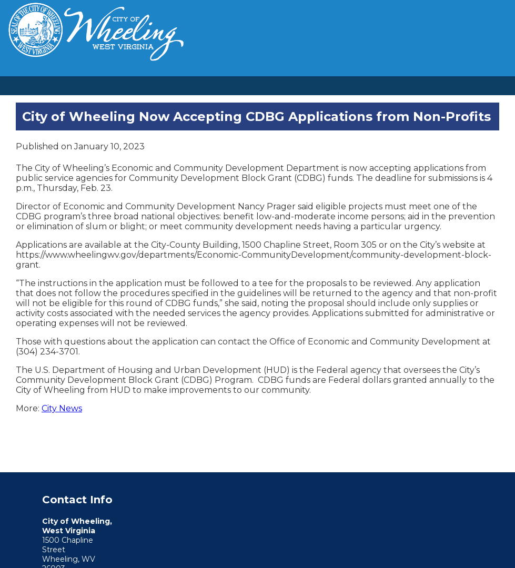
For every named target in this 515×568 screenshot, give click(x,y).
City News (62, 408)
